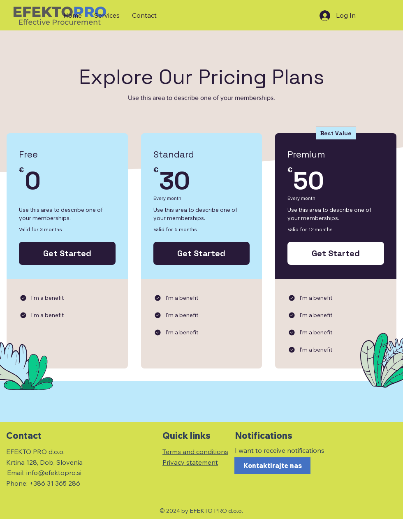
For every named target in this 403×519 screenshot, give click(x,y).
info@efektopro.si (53, 472)
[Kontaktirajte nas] (272, 465)
